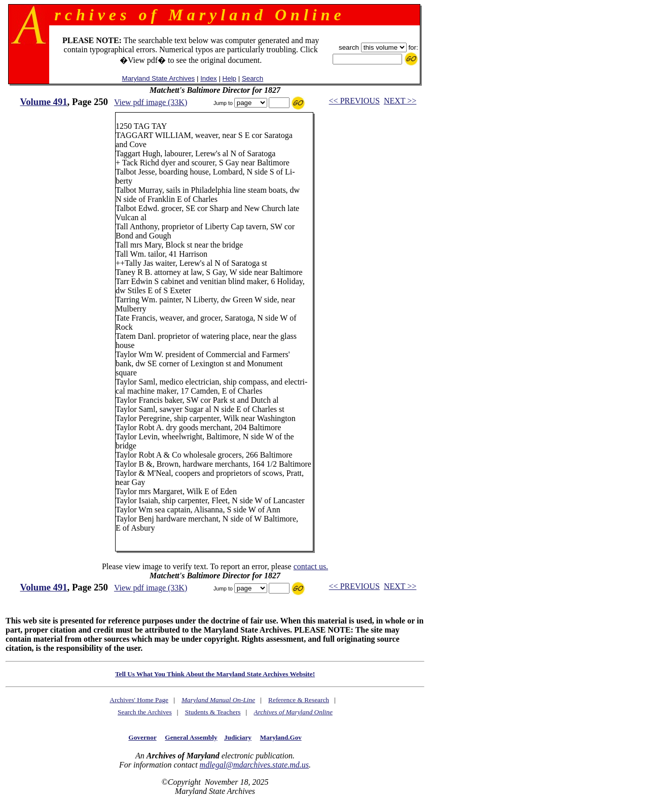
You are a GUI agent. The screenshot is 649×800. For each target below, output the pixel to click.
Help (229, 78)
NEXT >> (400, 100)
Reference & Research (298, 700)
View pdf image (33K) (150, 102)
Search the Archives (145, 712)
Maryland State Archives (158, 78)
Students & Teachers (213, 712)
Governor (142, 737)
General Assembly (191, 737)
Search (252, 78)
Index (208, 78)
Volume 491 (43, 101)
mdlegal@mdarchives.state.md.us (254, 764)
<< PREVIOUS (354, 100)
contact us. (311, 566)
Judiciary (237, 737)
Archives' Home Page (139, 700)
